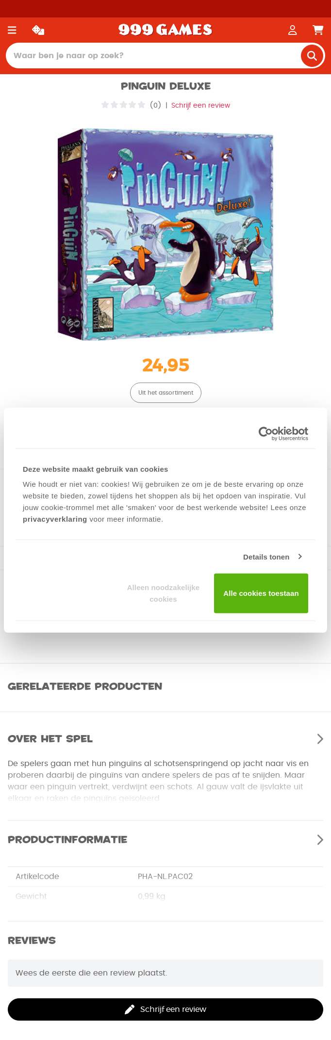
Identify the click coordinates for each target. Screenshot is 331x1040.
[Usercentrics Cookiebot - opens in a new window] (265, 433)
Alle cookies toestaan (261, 593)
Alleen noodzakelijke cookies (163, 593)
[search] (312, 56)
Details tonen (266, 556)
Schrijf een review (200, 105)
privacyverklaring (55, 519)
